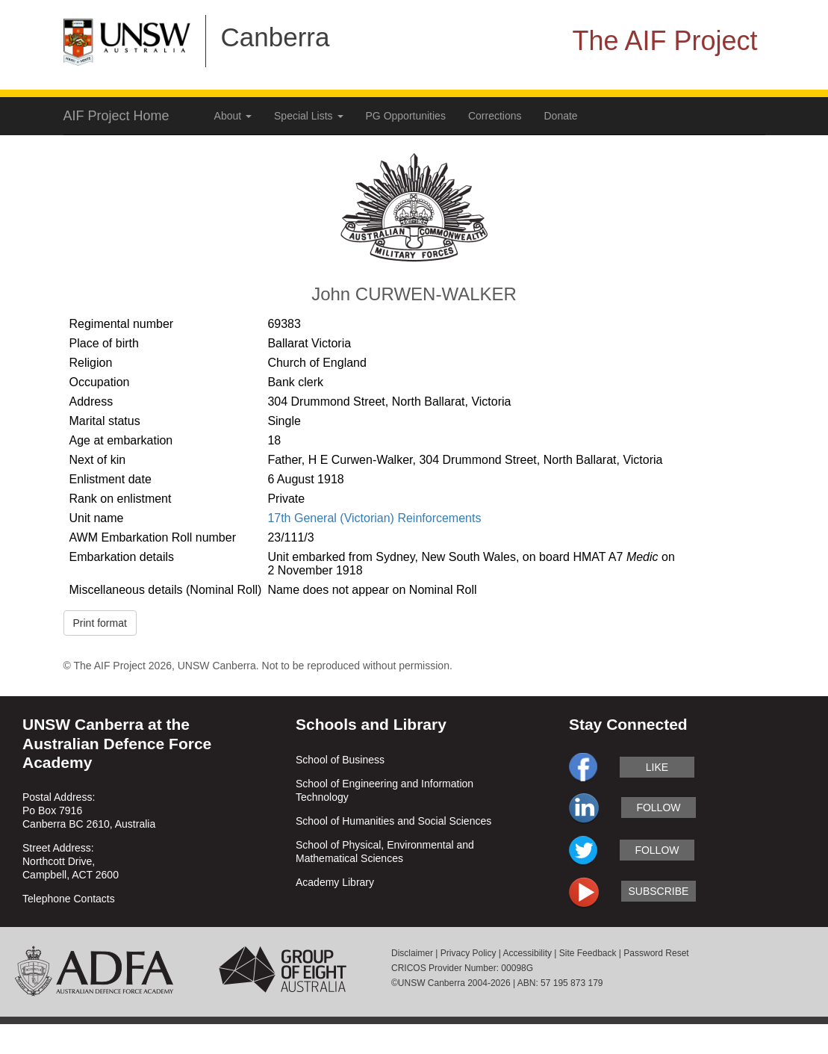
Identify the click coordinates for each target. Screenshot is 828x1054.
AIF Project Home (116, 115)
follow (658, 807)
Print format (100, 623)
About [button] (233, 116)
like (657, 767)
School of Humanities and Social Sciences (393, 821)
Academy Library (335, 882)
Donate (561, 116)
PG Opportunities (406, 116)
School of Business (340, 760)
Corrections (495, 116)
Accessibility (527, 953)
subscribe (658, 891)
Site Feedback (588, 953)
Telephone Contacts (68, 899)
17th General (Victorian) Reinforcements (374, 518)
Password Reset (655, 953)
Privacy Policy (469, 953)
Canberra (275, 37)
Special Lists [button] (308, 116)
